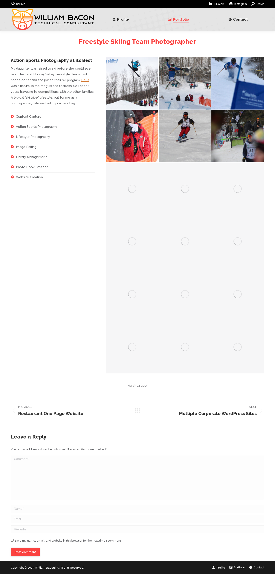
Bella (85, 80)
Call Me (20, 4)
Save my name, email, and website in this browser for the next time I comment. (68, 540)
